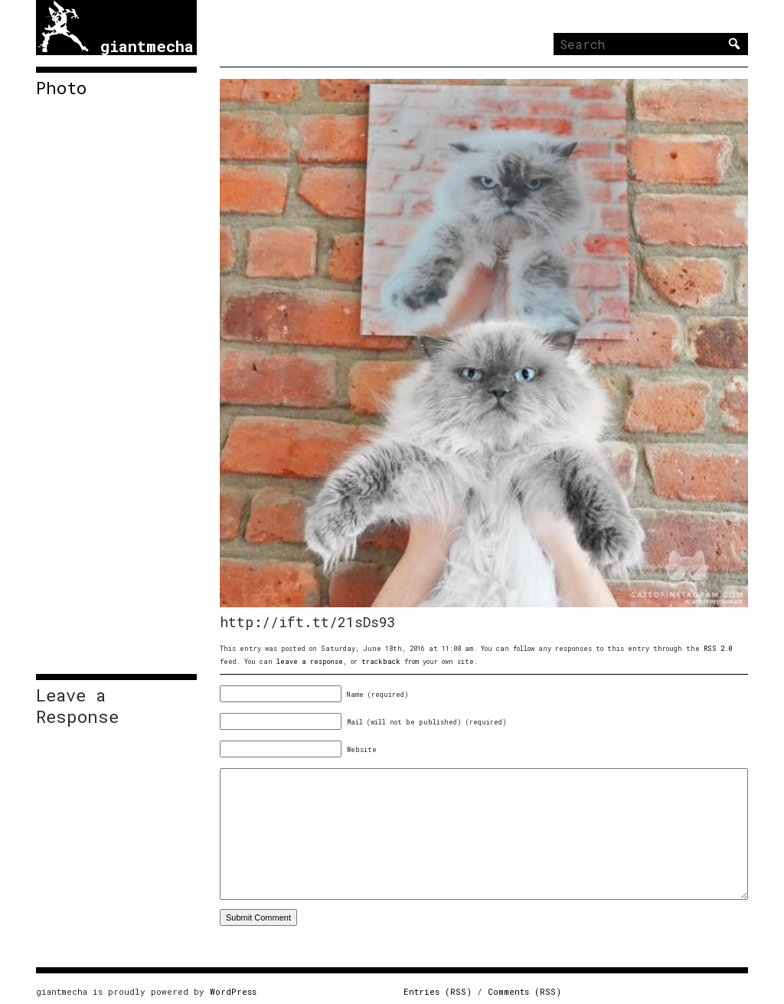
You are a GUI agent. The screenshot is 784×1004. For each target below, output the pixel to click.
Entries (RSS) (437, 991)
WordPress (233, 991)
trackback (380, 661)
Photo (61, 88)
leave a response (309, 661)
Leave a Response (77, 706)
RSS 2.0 (718, 648)
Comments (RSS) (524, 991)
